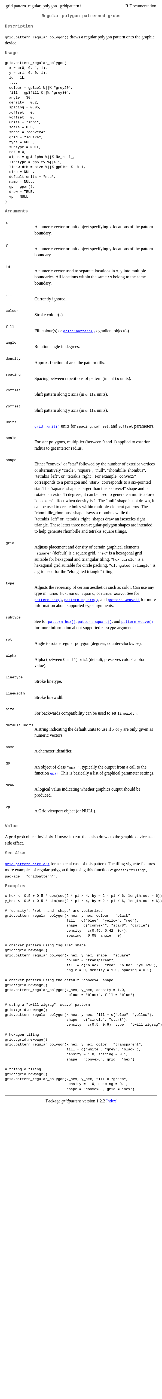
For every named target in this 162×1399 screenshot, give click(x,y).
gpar (54, 773)
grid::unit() (47, 426)
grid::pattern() (79, 330)
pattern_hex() (48, 599)
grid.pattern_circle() (27, 863)
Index (111, 1101)
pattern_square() (81, 599)
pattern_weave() (124, 599)
